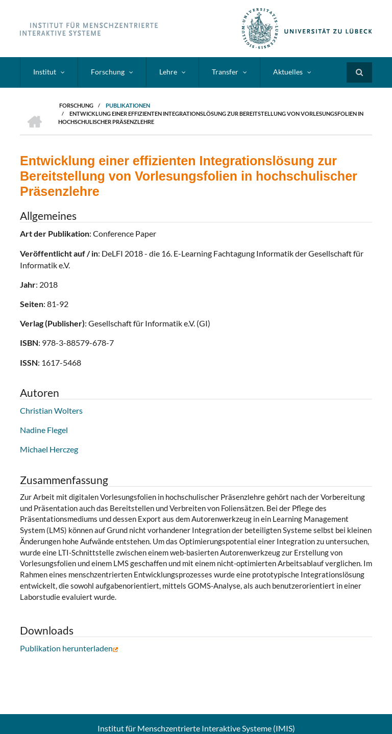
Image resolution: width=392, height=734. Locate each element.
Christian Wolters (51, 410)
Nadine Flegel (44, 430)
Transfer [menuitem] (225, 71)
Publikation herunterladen (69, 648)
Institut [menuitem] (44, 71)
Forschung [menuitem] (108, 71)
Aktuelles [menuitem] (288, 71)
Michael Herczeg (49, 449)
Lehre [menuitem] (168, 71)
